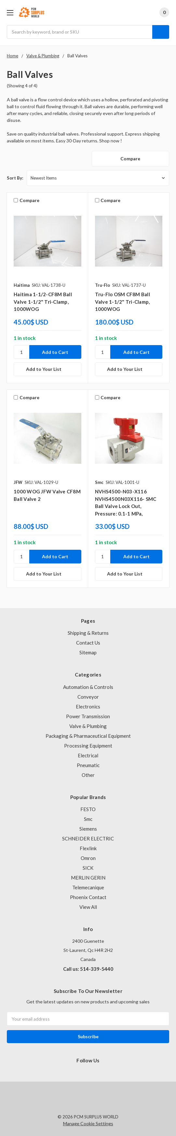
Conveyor (88, 697)
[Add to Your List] (47, 369)
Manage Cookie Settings (88, 1123)
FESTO (88, 809)
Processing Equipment (88, 746)
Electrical (88, 755)
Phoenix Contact (88, 897)
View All (88, 907)
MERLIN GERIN (88, 878)
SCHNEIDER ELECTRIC (88, 838)
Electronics (88, 706)
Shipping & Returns (88, 633)
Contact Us (88, 643)
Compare (130, 158)
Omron (88, 858)
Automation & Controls (88, 687)
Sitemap (88, 652)
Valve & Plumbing (88, 726)
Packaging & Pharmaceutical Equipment (88, 736)
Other (88, 775)
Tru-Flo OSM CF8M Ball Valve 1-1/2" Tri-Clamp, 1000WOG (122, 301)
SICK (88, 868)
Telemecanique (88, 887)
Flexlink (88, 848)
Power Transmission (88, 716)
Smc (88, 819)
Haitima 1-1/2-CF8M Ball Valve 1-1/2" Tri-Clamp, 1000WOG (43, 301)
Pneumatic (88, 765)
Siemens (88, 829)
